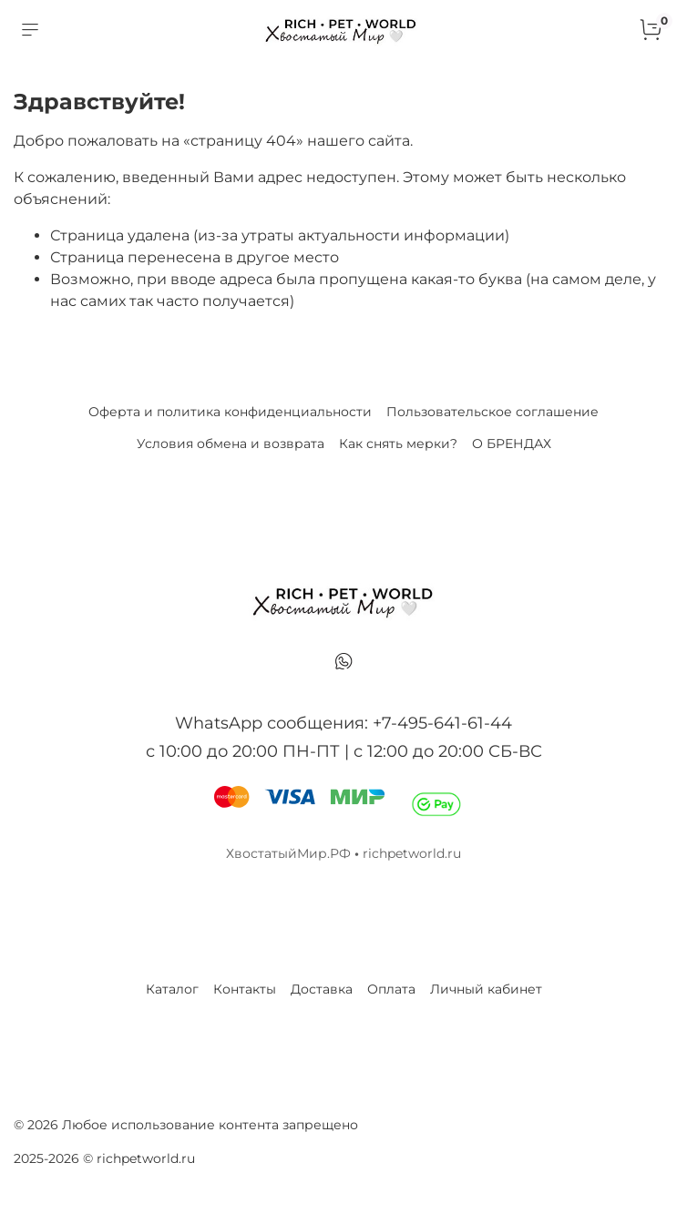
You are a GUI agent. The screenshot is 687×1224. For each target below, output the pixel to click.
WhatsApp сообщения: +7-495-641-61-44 (343, 723)
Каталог (172, 989)
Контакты (244, 989)
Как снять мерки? (398, 443)
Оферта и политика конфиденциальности (230, 411)
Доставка (322, 989)
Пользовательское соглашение (492, 411)
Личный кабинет (486, 989)
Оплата (391, 989)
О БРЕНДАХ (511, 443)
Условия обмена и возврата (230, 443)
